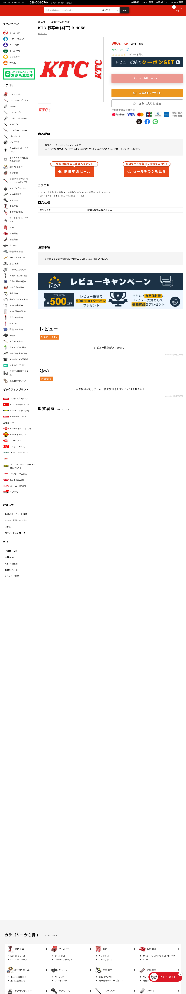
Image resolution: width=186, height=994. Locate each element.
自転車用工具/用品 (15, 275)
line (155, 121)
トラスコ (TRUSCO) (15, 452)
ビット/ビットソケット (15, 118)
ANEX (9, 422)
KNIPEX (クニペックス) (17, 428)
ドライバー (11, 124)
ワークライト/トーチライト (16, 220)
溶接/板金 (11, 263)
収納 (8, 227)
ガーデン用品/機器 (14, 347)
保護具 (9, 335)
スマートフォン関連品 (15, 359)
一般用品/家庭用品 (15, 353)
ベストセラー (12, 45)
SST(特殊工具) (13, 167)
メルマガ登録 (147, 2)
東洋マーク (42, 33)
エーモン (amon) (14, 485)
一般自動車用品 (13, 287)
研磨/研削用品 (13, 251)
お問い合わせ (161, 2)
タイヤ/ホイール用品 (15, 299)
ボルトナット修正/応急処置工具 (16, 159)
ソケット (9, 106)
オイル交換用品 (13, 305)
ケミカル (10, 323)
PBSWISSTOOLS (14, 416)
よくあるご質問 (177, 2)
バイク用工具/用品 (14, 269)
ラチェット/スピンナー (16, 100)
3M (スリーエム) (14, 446)
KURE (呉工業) (13, 479)
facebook (147, 121)
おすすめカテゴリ (14, 365)
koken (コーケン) (14, 434)
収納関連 (10, 233)
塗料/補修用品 (13, 317)
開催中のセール (74, 168)
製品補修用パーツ (14, 380)
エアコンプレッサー (14, 188)
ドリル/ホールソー (14, 257)
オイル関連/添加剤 (14, 311)
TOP (40, 192)
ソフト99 (10, 491)
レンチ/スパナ (12, 112)
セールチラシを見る (146, 168)
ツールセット (11, 94)
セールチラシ (12, 51)
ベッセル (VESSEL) (15, 473)
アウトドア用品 (13, 341)
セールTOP (11, 33)
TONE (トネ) (12, 440)
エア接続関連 (12, 194)
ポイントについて (127, 49)
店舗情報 (135, 2)
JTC (8, 458)
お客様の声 (11, 57)
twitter (139, 121)
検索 (124, 10)
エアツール (11, 200)
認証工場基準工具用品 (16, 373)
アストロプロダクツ (15, 398)
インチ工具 (11, 142)
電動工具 (10, 206)
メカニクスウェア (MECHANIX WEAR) (19, 466)
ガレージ (10, 245)
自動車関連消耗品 (14, 281)
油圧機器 (10, 239)
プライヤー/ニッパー (15, 130)
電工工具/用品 (13, 212)
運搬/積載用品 (13, 329)
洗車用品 (10, 293)
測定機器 (10, 173)
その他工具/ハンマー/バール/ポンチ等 (16, 181)
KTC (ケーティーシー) (16, 404)
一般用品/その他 (73, 192)
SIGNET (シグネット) (16, 410)
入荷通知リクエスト (147, 93)
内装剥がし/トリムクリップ (16, 150)
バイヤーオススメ (14, 39)
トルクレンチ (11, 136)
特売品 (9, 63)
